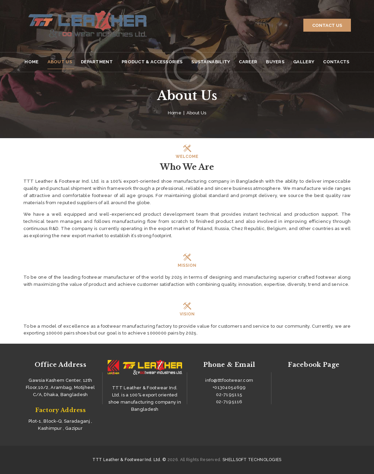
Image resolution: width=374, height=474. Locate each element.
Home (174, 112)
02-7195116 (229, 401)
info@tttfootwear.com (229, 380)
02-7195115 (229, 394)
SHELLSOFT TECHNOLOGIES (252, 459)
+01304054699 (229, 387)
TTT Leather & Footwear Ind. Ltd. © (129, 459)
